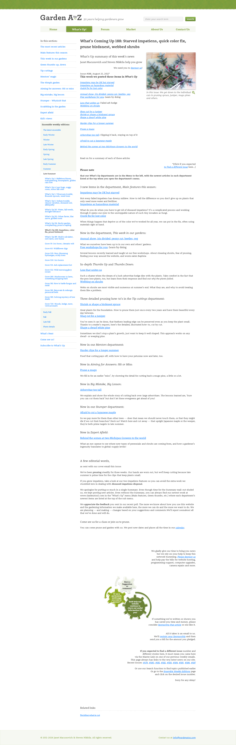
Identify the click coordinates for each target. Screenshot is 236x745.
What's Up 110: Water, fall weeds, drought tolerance (59, 210)
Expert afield (46, 112)
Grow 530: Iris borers (54, 260)
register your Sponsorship (173, 636)
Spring (46, 154)
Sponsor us (136, 67)
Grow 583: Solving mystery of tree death (60, 298)
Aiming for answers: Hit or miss (57, 88)
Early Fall (47, 312)
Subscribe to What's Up (52, 345)
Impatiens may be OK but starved (97, 82)
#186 (187, 662)
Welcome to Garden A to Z (82, 17)
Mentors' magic (48, 76)
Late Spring (48, 159)
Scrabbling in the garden (53, 106)
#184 (175, 662)
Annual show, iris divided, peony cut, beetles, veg (105, 94)
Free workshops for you (92, 96)
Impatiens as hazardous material (97, 85)
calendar (180, 527)
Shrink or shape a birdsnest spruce (97, 114)
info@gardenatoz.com (184, 737)
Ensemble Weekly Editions (177, 671)
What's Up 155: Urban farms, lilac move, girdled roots (59, 217)
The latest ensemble (52, 130)
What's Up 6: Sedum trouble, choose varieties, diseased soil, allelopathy (58, 202)
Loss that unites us (89, 102)
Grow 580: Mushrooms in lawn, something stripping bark (59, 277)
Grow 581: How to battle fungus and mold (60, 284)
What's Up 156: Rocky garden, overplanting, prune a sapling (58, 224)
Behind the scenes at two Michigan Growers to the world (109, 146)
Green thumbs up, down (53, 64)
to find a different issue (176, 166)
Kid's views (46, 118)
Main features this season (53, 52)
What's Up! (79, 29)
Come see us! (47, 339)
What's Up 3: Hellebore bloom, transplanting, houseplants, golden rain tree (60, 180)
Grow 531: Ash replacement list (58, 265)
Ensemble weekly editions (56, 124)
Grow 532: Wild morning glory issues (58, 270)
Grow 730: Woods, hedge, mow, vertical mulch (59, 304)
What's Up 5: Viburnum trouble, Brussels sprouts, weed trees (59, 195)
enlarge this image (194, 92)
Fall (44, 317)
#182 (163, 662)
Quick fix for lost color (91, 88)
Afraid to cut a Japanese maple (96, 140)
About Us (157, 29)
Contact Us (183, 29)
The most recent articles (52, 46)
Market (131, 29)
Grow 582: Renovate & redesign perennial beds (59, 291)
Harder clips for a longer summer (97, 123)
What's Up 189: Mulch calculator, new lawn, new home (59, 237)
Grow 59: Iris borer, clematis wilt (59, 243)
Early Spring (48, 149)
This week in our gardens (53, 58)
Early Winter (49, 134)
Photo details (49, 326)
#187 (193, 662)
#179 (145, 662)
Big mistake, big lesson (52, 94)
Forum (105, 29)
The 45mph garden (50, 82)
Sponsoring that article (169, 624)
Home (53, 29)
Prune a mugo (87, 128)
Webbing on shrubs (90, 105)
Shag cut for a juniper (91, 111)
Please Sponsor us (186, 556)
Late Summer (49, 173)
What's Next (46, 333)
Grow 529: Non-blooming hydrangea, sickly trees (56, 254)
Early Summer (49, 164)
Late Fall (46, 321)
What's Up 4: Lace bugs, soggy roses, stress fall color (58, 188)
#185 (181, 662)
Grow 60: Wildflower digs (56, 248)
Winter (46, 139)
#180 (151, 662)
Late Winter (48, 144)
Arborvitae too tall (89, 134)
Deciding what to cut (90, 715)
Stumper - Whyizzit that (53, 100)
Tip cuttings (46, 70)
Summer (47, 168)
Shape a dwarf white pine (93, 117)
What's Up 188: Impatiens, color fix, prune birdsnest (59, 231)
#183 (169, 662)
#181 (157, 662)
